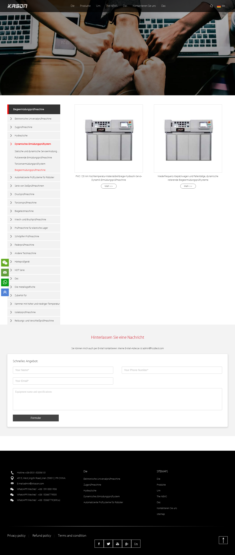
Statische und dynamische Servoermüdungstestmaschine (37, 151)
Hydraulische (21, 135)
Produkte (85, 6)
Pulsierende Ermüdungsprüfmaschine (33, 157)
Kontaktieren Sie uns (144, 6)
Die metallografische (25, 287)
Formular (36, 417)
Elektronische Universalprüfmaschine (33, 118)
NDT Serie (20, 270)
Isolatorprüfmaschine (25, 312)
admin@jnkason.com (34, 483)
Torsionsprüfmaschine (26, 202)
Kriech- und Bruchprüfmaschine (30, 219)
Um (98, 6)
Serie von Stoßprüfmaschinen (29, 185)
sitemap (161, 514)
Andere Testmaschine (25, 253)
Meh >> (109, 186)
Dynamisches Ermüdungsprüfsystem (33, 144)
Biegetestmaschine (24, 211)
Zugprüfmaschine (23, 127)
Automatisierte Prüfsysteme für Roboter (34, 177)
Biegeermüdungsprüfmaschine (28, 109)
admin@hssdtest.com (153, 348)
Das (125, 6)
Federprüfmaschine (24, 244)
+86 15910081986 (47, 489)
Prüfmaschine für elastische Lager (31, 228)
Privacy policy (16, 536)
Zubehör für (21, 295)
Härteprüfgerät (22, 261)
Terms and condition (72, 536)
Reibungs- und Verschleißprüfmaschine (34, 320)
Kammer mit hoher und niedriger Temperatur (37, 303)
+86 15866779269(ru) (49, 500)
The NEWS (112, 6)
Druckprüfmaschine (24, 194)
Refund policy (41, 536)
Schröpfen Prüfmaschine (27, 236)
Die (73, 6)
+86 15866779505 (47, 494)
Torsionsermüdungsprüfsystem (30, 163)
